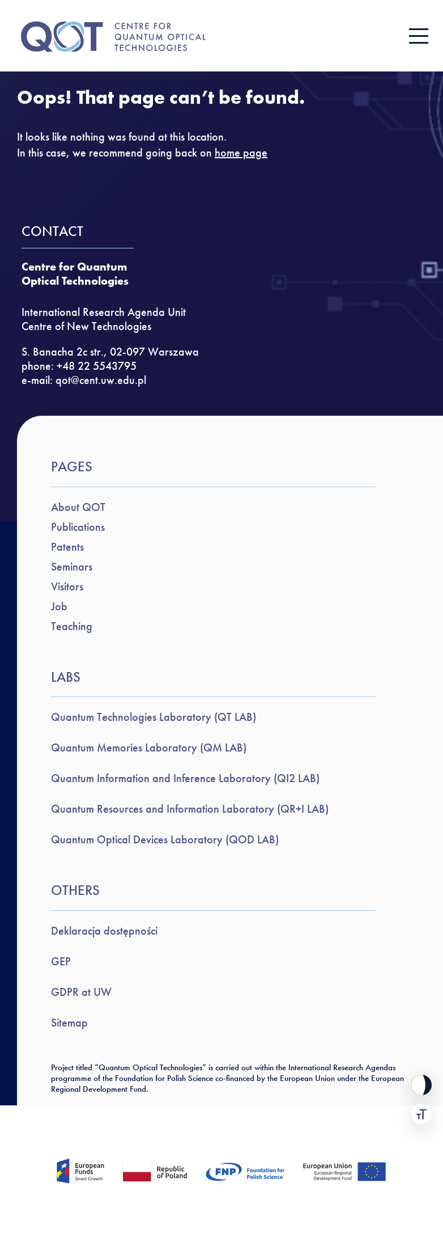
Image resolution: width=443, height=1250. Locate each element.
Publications (78, 527)
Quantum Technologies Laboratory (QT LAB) (153, 717)
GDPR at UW (81, 992)
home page (241, 152)
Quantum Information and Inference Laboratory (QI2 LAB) (185, 778)
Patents (67, 546)
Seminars (71, 566)
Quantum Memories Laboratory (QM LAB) (148, 747)
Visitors (67, 586)
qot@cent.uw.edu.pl (101, 380)
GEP (61, 961)
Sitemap (69, 1022)
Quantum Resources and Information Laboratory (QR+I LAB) (190, 808)
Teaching (71, 626)
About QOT (78, 507)
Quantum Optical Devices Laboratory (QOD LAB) (165, 839)
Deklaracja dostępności (104, 930)
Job (59, 606)
